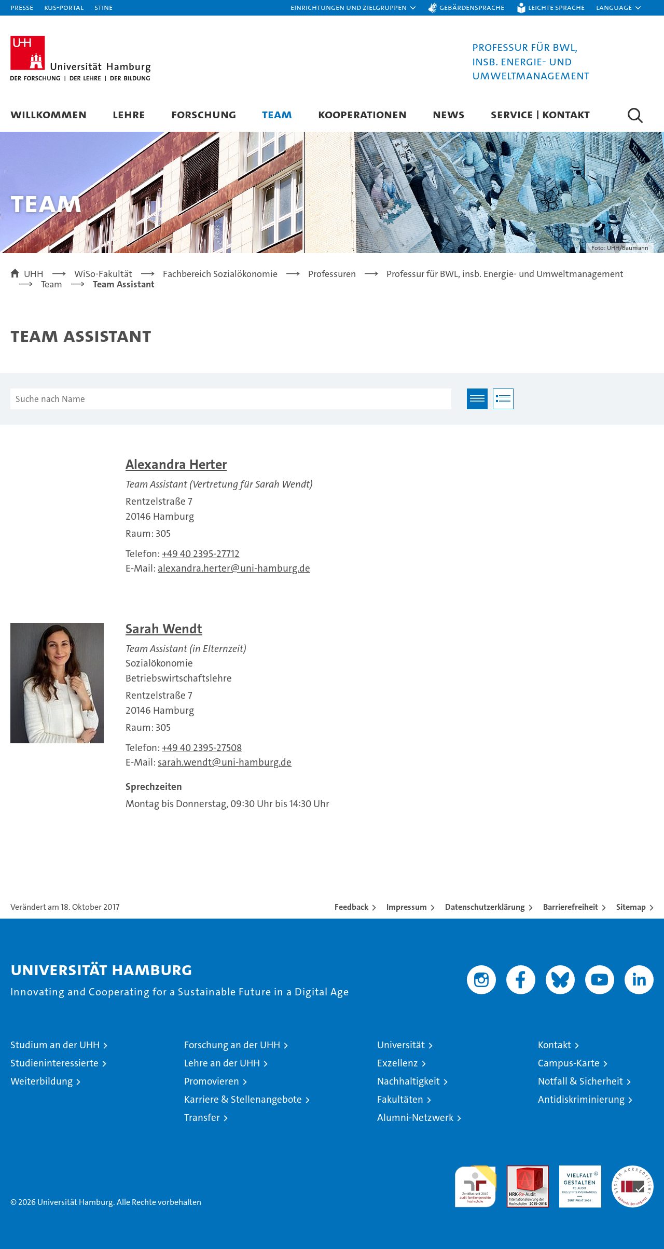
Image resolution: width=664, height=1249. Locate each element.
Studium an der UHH (55, 1044)
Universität (401, 1044)
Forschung (203, 113)
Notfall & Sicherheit (580, 1081)
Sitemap (631, 906)
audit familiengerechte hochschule (475, 1181)
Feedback (351, 906)
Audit (517, 1170)
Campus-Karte (569, 1063)
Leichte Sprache (556, 7)
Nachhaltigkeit (408, 1081)
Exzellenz (397, 1063)
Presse (21, 7)
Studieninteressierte (54, 1063)
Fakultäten (400, 1099)
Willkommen (48, 113)
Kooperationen (362, 113)
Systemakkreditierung (633, 1170)
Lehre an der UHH (222, 1063)
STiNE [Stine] (103, 7)
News (449, 113)
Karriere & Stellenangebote (243, 1099)
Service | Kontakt (540, 113)
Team (277, 113)
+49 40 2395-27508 (202, 747)
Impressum (406, 906)
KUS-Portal (64, 7)
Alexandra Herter (176, 464)
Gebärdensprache (471, 7)
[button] (353, 8)
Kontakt (554, 1044)
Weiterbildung (41, 1081)
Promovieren (211, 1081)
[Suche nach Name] (230, 398)
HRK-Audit (577, 1170)
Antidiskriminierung (581, 1099)
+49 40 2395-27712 (201, 553)
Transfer (202, 1117)
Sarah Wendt (164, 628)
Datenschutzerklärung (485, 906)
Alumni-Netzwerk (415, 1117)
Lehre (129, 113)
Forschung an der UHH (232, 1044)
